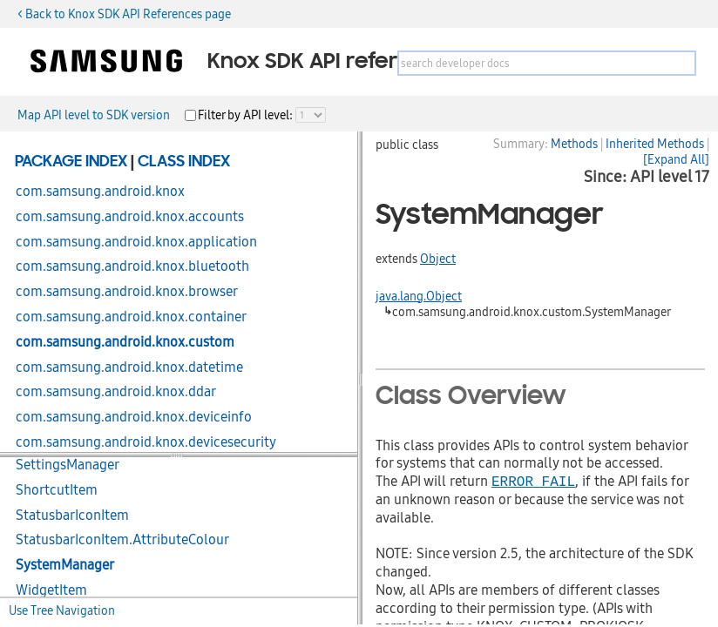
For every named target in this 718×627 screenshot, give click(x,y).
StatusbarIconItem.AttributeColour (122, 540)
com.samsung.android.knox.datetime (129, 367)
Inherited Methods (655, 144)
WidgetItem (51, 590)
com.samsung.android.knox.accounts (130, 217)
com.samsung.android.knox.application (136, 242)
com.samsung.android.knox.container (131, 317)
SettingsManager (67, 465)
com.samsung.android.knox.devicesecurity (146, 442)
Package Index (71, 162)
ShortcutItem (57, 490)
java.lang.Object (419, 296)
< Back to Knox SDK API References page (124, 14)
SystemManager (65, 565)
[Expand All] (676, 159)
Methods (574, 144)
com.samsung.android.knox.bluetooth (132, 266)
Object (438, 258)
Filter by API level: (246, 115)
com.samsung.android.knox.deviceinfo (134, 417)
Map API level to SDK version (93, 115)
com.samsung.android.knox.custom (125, 342)
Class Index (184, 162)
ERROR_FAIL (533, 480)
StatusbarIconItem (72, 515)
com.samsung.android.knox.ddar (116, 392)
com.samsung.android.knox (100, 191)
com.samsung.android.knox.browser (127, 291)
